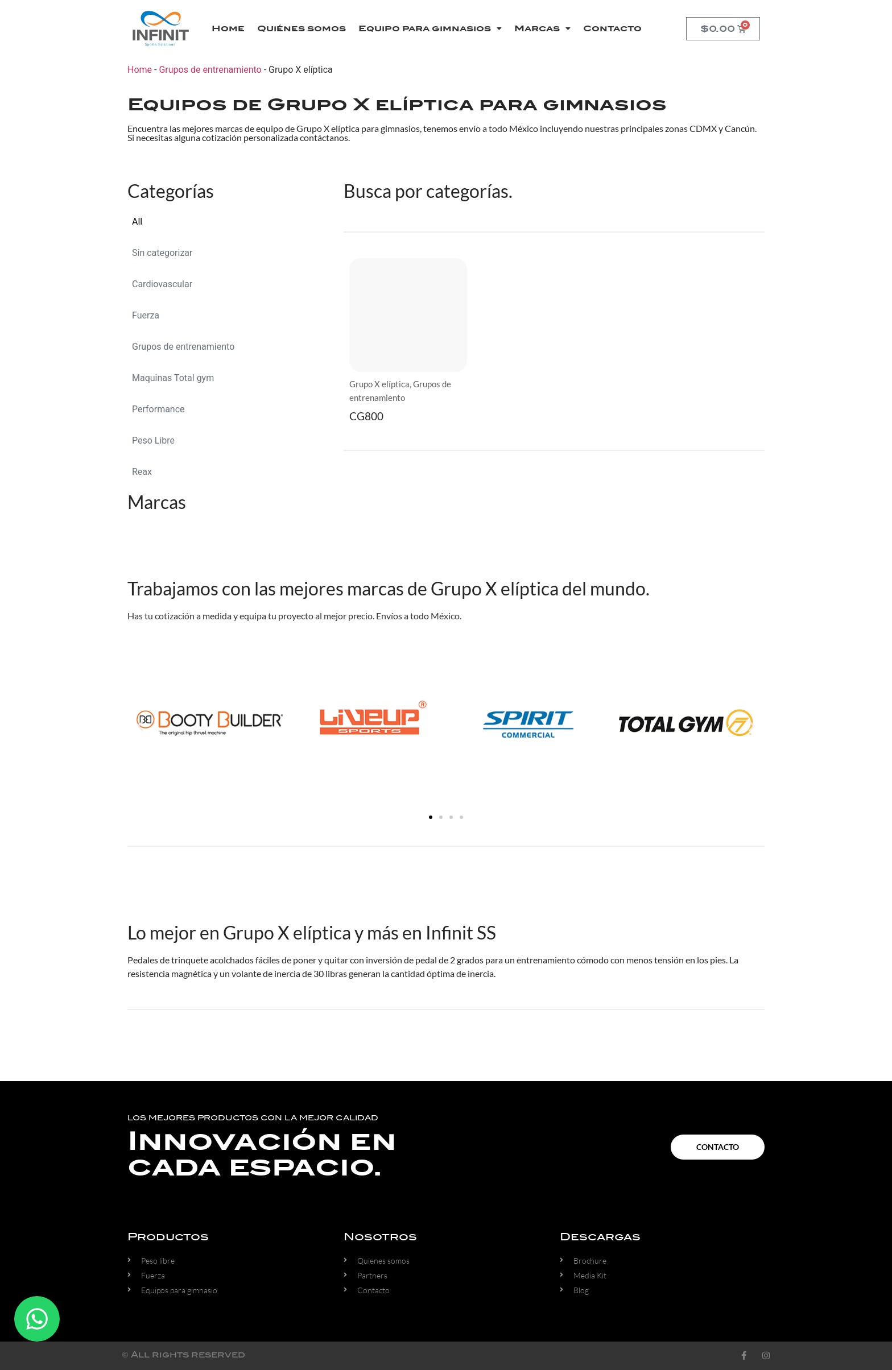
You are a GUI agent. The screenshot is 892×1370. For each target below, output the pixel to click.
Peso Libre (153, 440)
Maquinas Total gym (173, 377)
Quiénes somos (301, 28)
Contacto (612, 28)
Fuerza (145, 315)
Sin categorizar (162, 252)
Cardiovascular (162, 284)
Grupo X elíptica (379, 384)
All (137, 221)
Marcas (542, 28)
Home (228, 28)
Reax (142, 471)
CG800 (366, 416)
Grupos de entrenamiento (210, 69)
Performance (158, 409)
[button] (140, 725)
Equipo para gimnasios (430, 28)
